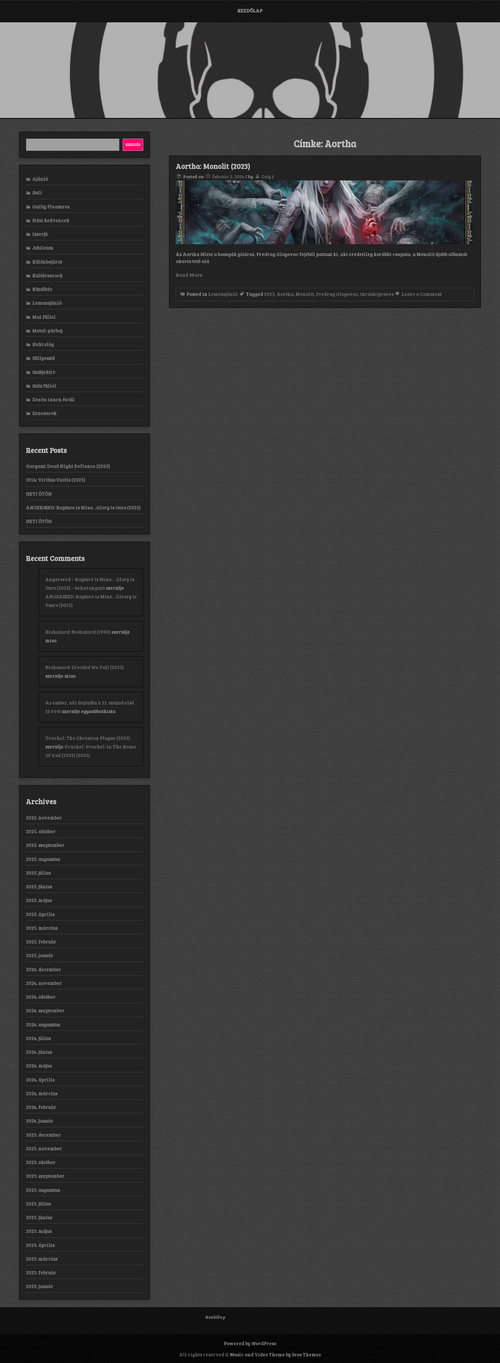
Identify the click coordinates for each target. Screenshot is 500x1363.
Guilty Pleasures (51, 206)
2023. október (40, 1162)
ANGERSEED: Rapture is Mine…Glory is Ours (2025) (83, 507)
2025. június (39, 886)
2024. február (41, 1107)
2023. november (44, 1148)
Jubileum (42, 247)
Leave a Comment (418, 294)
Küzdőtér (42, 289)
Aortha (285, 294)
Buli (37, 192)
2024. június (39, 1052)
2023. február (41, 1272)
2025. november (44, 817)
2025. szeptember (45, 845)
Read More (189, 274)
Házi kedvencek (50, 220)
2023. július (38, 1203)
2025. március (41, 928)
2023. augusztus (43, 1190)
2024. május (39, 1065)
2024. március (41, 1093)
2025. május (39, 900)
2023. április (40, 1245)
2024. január (39, 1121)
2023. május (39, 1231)
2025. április (40, 914)
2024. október (40, 997)
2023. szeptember (45, 1176)
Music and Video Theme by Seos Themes (275, 1354)
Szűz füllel (44, 386)
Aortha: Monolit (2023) (213, 166)
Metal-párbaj (47, 330)
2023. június (39, 1217)
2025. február (41, 941)
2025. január (39, 955)
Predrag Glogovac (337, 294)
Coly (266, 176)
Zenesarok (44, 413)
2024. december (43, 969)
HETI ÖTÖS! (39, 494)
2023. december (43, 1135)
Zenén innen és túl (53, 399)
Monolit (305, 294)
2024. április (40, 1079)
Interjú (40, 234)
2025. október (40, 831)
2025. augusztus (43, 859)
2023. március (41, 1259)
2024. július (38, 1038)
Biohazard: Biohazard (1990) (78, 632)
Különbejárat (47, 262)
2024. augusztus (43, 1024)
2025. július (38, 873)
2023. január (39, 1286)
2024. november (44, 983)
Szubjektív (43, 372)
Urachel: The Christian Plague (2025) (87, 738)
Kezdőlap (249, 10)
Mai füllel (43, 317)
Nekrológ (43, 344)
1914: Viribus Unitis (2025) (55, 480)
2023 (269, 294)
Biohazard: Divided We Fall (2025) (84, 667)
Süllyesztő (43, 358)
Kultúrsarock (47, 275)
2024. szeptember (45, 1010)
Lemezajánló (223, 294)
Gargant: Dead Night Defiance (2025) (68, 466)
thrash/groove (377, 294)
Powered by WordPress (250, 1343)
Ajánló (40, 179)
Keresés (133, 144)
